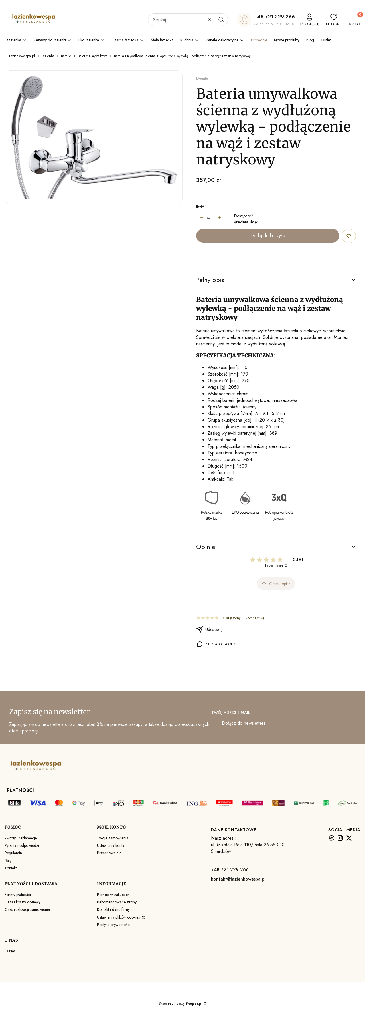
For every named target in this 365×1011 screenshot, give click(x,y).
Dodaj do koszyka (267, 235)
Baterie (66, 56)
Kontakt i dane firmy (113, 909)
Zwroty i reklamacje (21, 838)
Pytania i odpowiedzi (22, 845)
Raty (8, 860)
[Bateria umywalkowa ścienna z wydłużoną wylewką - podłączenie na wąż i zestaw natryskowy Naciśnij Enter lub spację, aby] (94, 137)
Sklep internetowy (180, 1003)
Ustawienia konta (110, 845)
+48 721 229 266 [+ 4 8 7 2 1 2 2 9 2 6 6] (274, 16)
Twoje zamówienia (112, 838)
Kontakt (11, 868)
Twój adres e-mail (230, 712)
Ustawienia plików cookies (119, 917)
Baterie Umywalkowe (92, 56)
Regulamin (13, 853)
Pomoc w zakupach (113, 894)
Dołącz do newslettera (244, 723)
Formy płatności (18, 894)
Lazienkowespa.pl (22, 56)
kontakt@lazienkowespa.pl (238, 879)
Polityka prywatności (113, 924)
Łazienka (48, 56)
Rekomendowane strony (117, 902)
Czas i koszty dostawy (22, 902)
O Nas (10, 951)
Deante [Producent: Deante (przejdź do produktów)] (202, 78)
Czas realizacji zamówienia (27, 909)
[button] (221, 20)
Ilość (200, 207)
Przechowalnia (109, 853)
